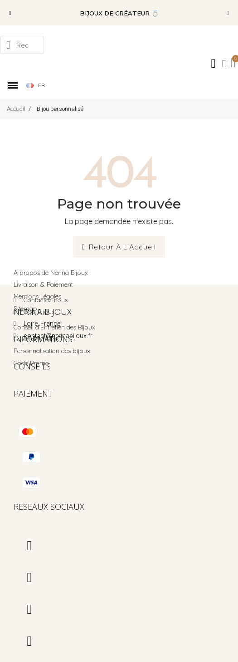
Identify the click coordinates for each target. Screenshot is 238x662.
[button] (10, 13)
